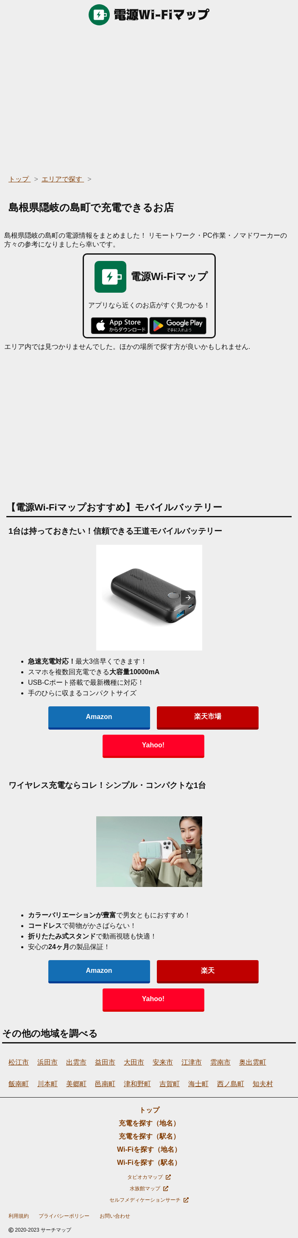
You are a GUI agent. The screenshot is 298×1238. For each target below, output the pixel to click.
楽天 (207, 970)
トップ (149, 1110)
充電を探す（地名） (149, 1123)
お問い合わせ (115, 1216)
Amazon (99, 716)
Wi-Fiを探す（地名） (149, 1149)
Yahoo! (153, 745)
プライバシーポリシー (64, 1216)
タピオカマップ (149, 1177)
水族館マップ (149, 1188)
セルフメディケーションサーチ (149, 1200)
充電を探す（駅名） (149, 1136)
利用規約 (18, 1216)
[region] (149, 97)
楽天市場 (207, 716)
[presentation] (188, 597)
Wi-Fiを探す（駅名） (149, 1162)
